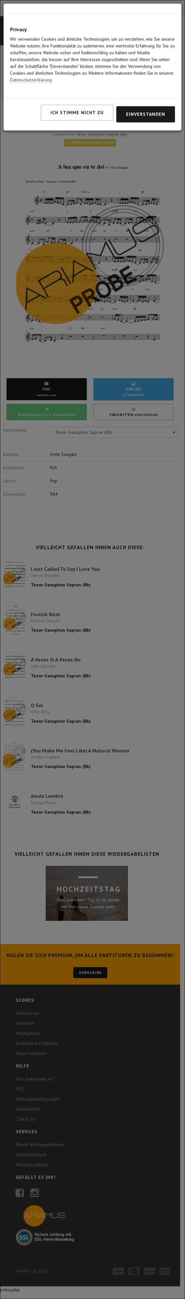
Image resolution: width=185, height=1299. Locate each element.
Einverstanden (145, 87)
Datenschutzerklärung (31, 52)
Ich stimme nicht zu (77, 85)
